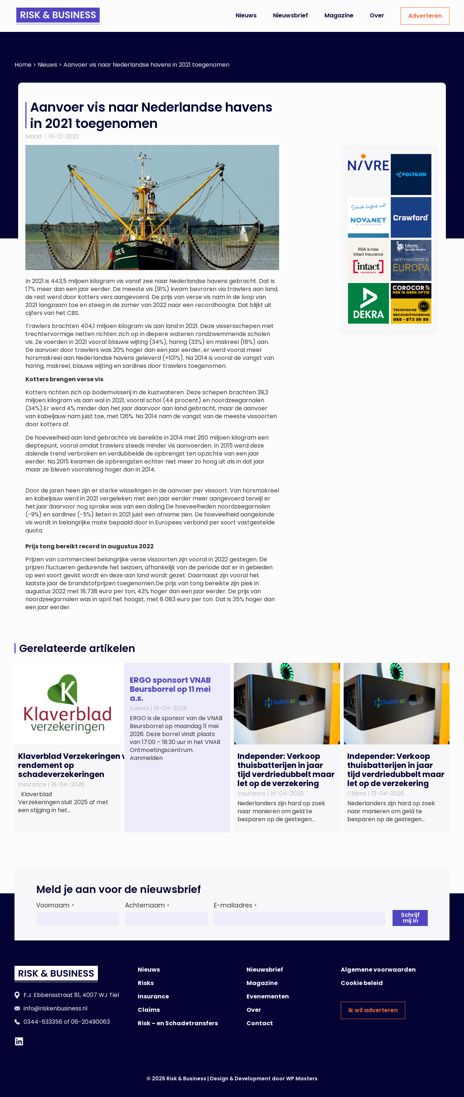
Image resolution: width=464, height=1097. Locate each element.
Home (23, 65)
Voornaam (55, 905)
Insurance (153, 996)
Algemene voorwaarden (378, 969)
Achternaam (147, 905)
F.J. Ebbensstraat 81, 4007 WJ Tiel (71, 995)
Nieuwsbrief (290, 15)
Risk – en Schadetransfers (178, 1023)
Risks (146, 983)
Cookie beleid (362, 983)
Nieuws (246, 15)
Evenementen (267, 996)
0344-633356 (43, 1022)
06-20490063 (90, 1022)
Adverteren (425, 16)
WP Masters (302, 1078)
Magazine (338, 15)
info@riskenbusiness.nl (55, 1008)
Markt (33, 136)
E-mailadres (235, 905)
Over (377, 15)
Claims (149, 1010)
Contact (259, 1023)
